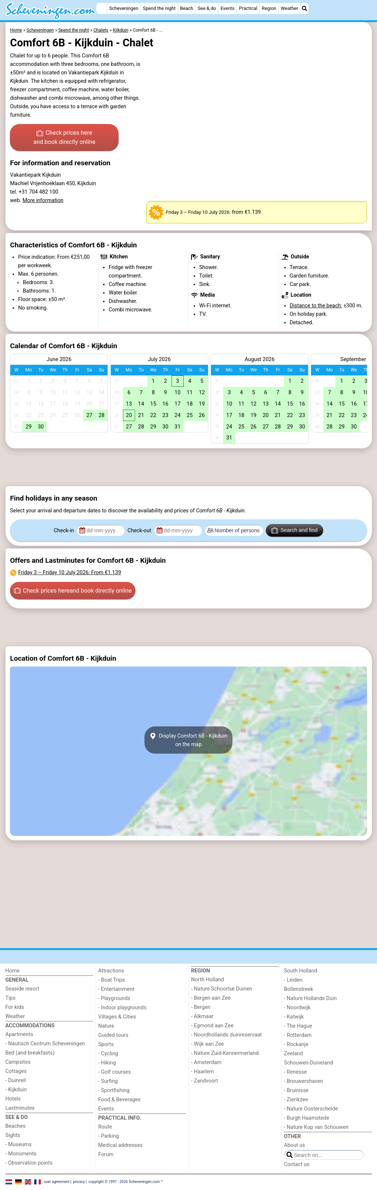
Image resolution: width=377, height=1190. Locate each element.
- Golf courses (114, 1072)
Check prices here (64, 138)
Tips (11, 998)
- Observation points (29, 1163)
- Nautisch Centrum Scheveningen (45, 1044)
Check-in (64, 530)
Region (269, 8)
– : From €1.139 (69, 572)
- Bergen (201, 1007)
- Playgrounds (114, 998)
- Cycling (108, 1053)
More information (42, 200)
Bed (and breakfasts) (30, 1053)
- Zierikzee (296, 1100)
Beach (186, 8)
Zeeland (293, 1053)
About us (294, 1145)
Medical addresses (120, 1145)
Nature (106, 1026)
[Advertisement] (189, 467)
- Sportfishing (114, 1090)
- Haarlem (202, 1072)
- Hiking (107, 1063)
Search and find (294, 530)
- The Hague (298, 1026)
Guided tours (113, 1035)
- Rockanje (296, 1044)
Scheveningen (123, 8)
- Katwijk (294, 1017)
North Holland (207, 980)
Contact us (296, 1164)
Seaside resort (22, 989)
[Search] (304, 8)
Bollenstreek (298, 989)
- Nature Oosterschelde (311, 1109)
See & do (207, 8)
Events (228, 8)
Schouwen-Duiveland (308, 1063)
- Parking (108, 1136)
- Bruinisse (296, 1090)
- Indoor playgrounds (122, 1007)
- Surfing (108, 1081)
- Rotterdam (297, 1035)
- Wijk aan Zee (207, 1044)
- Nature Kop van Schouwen (316, 1127)
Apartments (20, 1034)
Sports (106, 1044)
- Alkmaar (202, 1016)
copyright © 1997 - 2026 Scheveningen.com (124, 1182)
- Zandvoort (204, 1081)
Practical (248, 8)
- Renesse (295, 1072)
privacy (79, 1182)
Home (13, 971)
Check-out (139, 530)
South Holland (300, 971)
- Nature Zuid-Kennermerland (225, 1053)
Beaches (16, 1126)
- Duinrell (16, 1080)
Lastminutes (20, 1108)
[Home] (101, 8)
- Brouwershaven (303, 1081)
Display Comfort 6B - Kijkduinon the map (189, 739)
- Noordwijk (297, 1007)
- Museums (19, 1144)
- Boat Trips (111, 980)
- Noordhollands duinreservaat (226, 1035)
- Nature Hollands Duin (310, 998)
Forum (105, 1154)
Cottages (16, 1071)
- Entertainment (116, 989)
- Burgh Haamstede (306, 1118)
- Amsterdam (206, 1062)
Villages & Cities (117, 1017)
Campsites (18, 1062)
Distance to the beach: (316, 306)
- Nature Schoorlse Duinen (221, 989)
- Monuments (21, 1154)
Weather (289, 8)
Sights (13, 1135)
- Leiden (293, 980)
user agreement (57, 1182)
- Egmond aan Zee (212, 1026)
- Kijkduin (16, 1090)
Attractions (111, 971)
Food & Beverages (119, 1100)
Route (105, 1127)
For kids (15, 1007)
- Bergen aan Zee (210, 998)
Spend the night (159, 8)
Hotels (13, 1099)
